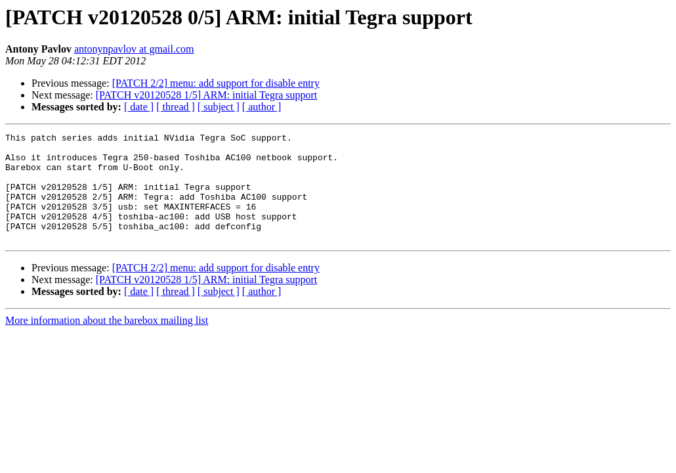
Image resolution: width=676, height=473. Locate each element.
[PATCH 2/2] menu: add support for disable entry (216, 83)
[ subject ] (219, 106)
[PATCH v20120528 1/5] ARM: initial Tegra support (207, 95)
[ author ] (262, 106)
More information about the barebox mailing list (106, 342)
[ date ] (139, 106)
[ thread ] (175, 106)
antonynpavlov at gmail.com (134, 49)
